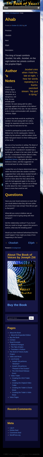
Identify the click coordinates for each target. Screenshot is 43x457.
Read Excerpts (15, 342)
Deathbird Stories (11, 159)
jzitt (26, 25)
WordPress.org (15, 435)
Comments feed (15, 433)
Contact (12, 340)
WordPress (21, 456)
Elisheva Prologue (17, 345)
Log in (12, 428)
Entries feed (14, 430)
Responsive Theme (27, 454)
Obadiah (13, 242)
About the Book (15, 333)
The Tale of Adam (17, 347)
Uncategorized (14, 13)
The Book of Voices (13, 454)
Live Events (15, 359)
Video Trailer (15, 376)
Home (7, 13)
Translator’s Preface (18, 349)
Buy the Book (17, 305)
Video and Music (16, 356)
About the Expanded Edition (21, 335)
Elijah (31, 242)
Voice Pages (14, 397)
